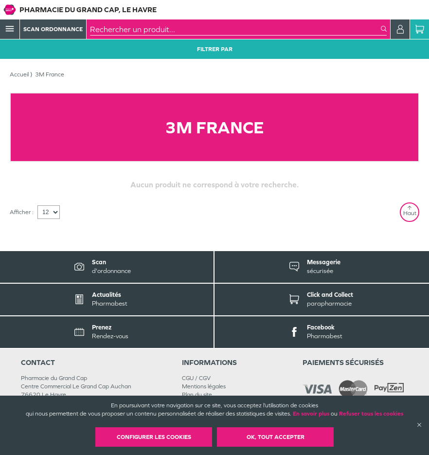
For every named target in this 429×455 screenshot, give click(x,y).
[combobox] (235, 29)
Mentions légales (204, 386)
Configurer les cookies (154, 437)
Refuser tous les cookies (371, 413)
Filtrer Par (214, 49)
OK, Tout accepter (275, 437)
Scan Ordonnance (53, 29)
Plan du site (197, 394)
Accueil (19, 74)
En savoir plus (311, 413)
